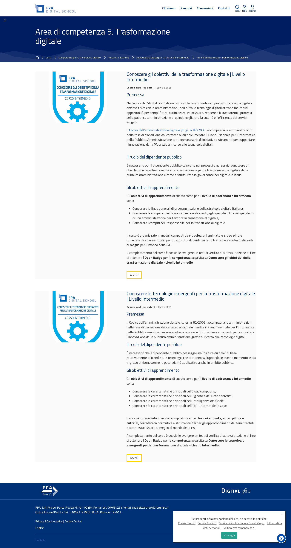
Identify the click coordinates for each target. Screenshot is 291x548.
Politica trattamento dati (238, 529)
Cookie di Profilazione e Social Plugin (241, 524)
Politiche (40, 540)
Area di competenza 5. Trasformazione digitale (222, 57)
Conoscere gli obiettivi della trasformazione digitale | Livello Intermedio (186, 76)
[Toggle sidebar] (4, 20)
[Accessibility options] (281, 538)
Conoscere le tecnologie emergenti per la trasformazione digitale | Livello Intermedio (191, 296)
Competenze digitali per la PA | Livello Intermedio (162, 57)
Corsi (48, 57)
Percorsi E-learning (118, 57)
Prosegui (229, 536)
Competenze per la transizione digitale (79, 57)
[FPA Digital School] (56, 8)
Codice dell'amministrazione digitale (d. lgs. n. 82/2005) (168, 130)
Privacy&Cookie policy (49, 521)
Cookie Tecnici (186, 524)
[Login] (244, 8)
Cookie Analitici (207, 524)
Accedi (134, 275)
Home (37, 58)
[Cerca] (237, 8)
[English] (39, 527)
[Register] (252, 8)
